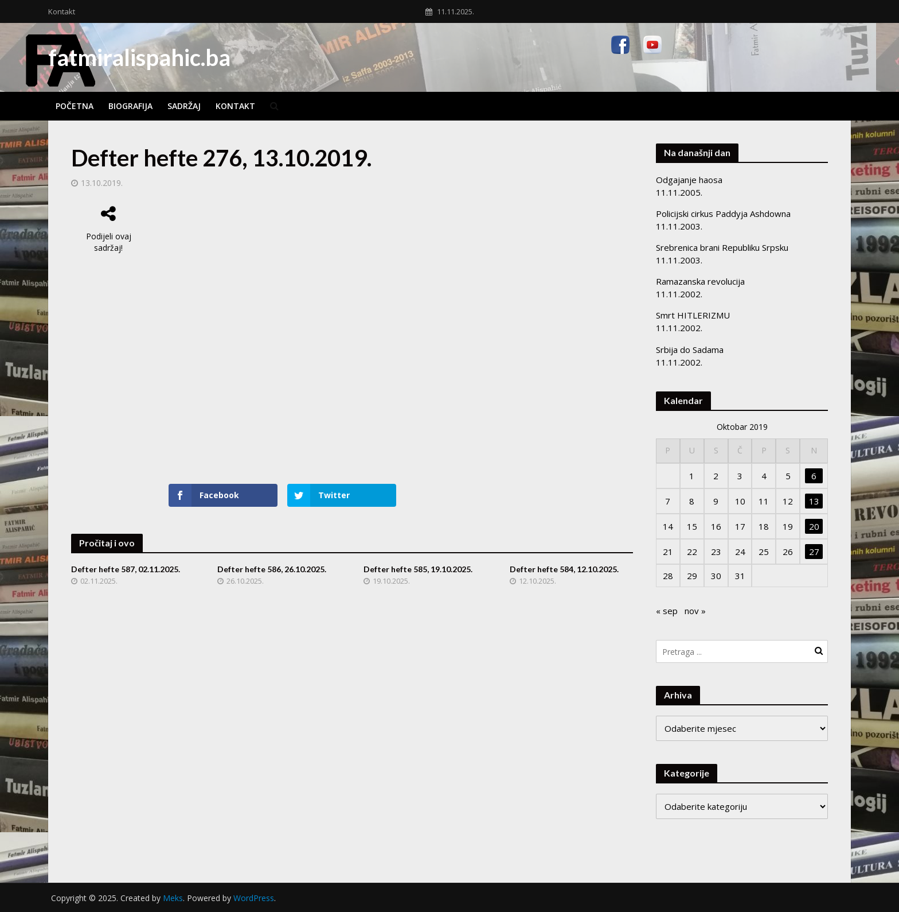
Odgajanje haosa (689, 179)
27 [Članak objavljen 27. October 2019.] (814, 551)
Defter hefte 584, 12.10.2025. (564, 569)
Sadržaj (184, 105)
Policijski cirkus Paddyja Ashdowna (723, 213)
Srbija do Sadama (690, 349)
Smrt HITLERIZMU (693, 315)
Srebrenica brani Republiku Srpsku (722, 247)
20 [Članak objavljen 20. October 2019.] (814, 526)
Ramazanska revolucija (700, 281)
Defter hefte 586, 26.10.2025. (271, 569)
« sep (667, 610)
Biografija (130, 105)
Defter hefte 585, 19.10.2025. (417, 569)
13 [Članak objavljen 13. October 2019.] (814, 501)
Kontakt (61, 11)
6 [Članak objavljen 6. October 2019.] (813, 476)
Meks (173, 897)
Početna (74, 105)
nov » (695, 610)
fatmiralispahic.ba (139, 57)
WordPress (253, 897)
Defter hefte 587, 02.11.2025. (125, 569)
